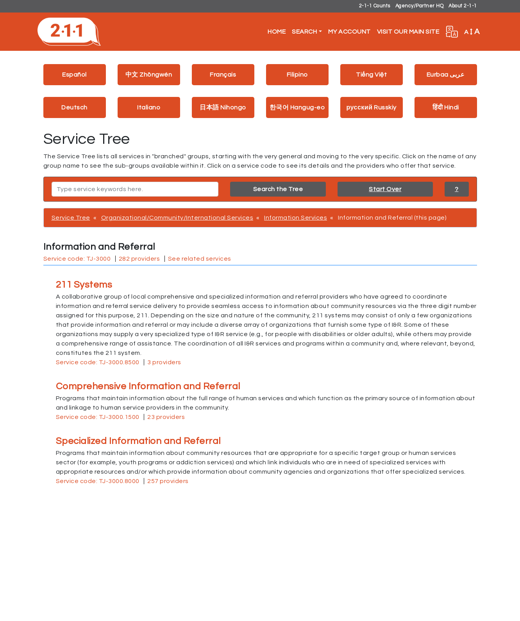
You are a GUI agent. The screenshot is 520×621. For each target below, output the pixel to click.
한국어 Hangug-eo (297, 107)
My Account (349, 32)
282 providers (139, 259)
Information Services (295, 218)
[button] (451, 31)
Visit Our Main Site (408, 32)
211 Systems (84, 285)
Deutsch (74, 107)
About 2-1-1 (463, 6)
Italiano (148, 107)
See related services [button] (199, 259)
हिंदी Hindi (445, 107)
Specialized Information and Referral (138, 441)
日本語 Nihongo (223, 107)
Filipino (297, 75)
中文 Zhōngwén (148, 75)
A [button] (472, 32)
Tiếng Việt (371, 75)
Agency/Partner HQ (419, 6)
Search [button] (304, 32)
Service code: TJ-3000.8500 (97, 362)
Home (277, 32)
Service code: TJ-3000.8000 (97, 481)
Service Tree (71, 218)
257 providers (168, 481)
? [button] (457, 189)
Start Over (385, 189)
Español (74, 75)
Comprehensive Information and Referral (148, 386)
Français (223, 75)
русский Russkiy (371, 107)
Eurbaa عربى (446, 75)
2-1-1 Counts (374, 6)
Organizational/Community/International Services (177, 218)
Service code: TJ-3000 (77, 259)
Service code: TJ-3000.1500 (97, 417)
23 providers (166, 417)
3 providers (164, 362)
